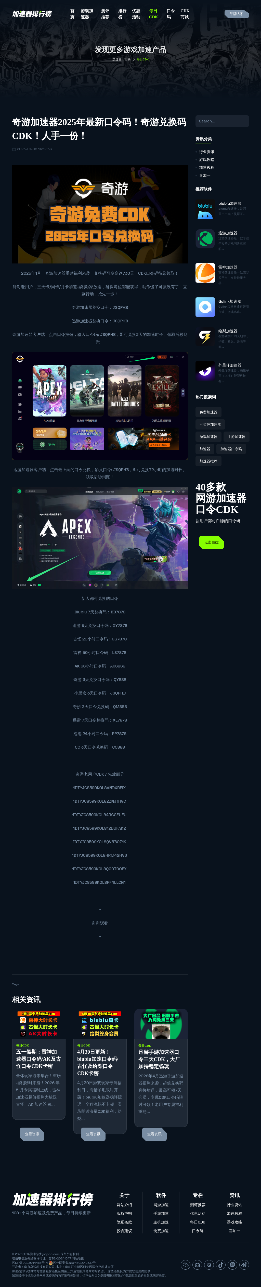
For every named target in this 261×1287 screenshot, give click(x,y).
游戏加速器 (87, 14)
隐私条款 (124, 1222)
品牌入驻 (237, 14)
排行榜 (122, 14)
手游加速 (161, 1213)
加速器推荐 (208, 461)
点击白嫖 (211, 542)
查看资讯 (32, 1134)
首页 (72, 14)
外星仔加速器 (229, 365)
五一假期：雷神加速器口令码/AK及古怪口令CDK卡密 (38, 1059)
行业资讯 (206, 151)
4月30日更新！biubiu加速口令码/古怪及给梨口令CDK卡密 (97, 1062)
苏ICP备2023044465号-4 (30, 1263)
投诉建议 (124, 1230)
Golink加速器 (229, 301)
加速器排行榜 (121, 59)
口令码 (171, 14)
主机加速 (161, 1222)
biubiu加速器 (229, 203)
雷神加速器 (228, 267)
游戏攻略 (206, 159)
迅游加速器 (82, 321)
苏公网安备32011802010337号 (74, 1263)
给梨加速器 (228, 331)
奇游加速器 (55, 273)
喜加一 (205, 175)
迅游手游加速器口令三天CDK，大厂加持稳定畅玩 (159, 1059)
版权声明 (124, 1213)
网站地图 (78, 1258)
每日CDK (153, 14)
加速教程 (206, 167)
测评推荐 (105, 14)
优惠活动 (136, 14)
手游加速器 (236, 436)
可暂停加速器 (210, 424)
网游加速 (161, 1204)
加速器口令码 (231, 449)
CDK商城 (185, 14)
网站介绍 (124, 1204)
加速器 (205, 449)
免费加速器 (208, 412)
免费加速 (161, 1230)
